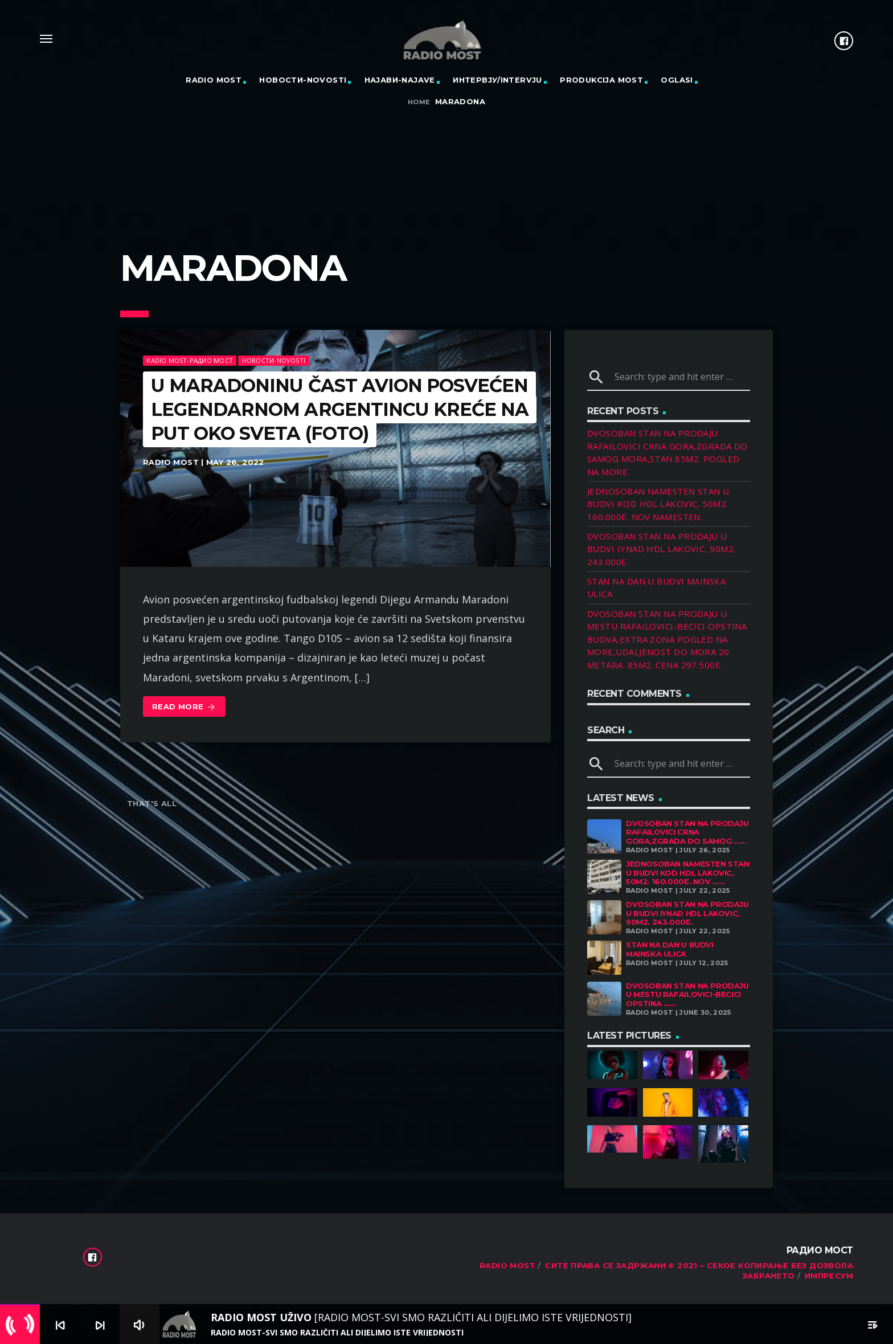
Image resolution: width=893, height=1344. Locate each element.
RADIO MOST (213, 79)
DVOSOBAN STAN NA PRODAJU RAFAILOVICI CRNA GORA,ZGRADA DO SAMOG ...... (687, 832)
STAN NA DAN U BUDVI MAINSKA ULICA (670, 949)
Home (419, 102)
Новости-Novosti (302, 79)
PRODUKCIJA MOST (601, 79)
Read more (184, 707)
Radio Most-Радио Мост (189, 360)
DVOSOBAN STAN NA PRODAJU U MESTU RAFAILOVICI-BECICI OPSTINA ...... (687, 994)
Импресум (829, 1275)
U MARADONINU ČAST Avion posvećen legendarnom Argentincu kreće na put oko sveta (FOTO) (340, 409)
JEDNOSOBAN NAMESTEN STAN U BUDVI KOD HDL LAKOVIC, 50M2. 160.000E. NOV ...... (687, 872)
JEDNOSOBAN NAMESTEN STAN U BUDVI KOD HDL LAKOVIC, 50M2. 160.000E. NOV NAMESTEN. (658, 503)
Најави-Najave (399, 79)
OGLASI (677, 79)
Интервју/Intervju (497, 79)
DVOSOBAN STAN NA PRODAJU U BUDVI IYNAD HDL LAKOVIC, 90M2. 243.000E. (661, 548)
